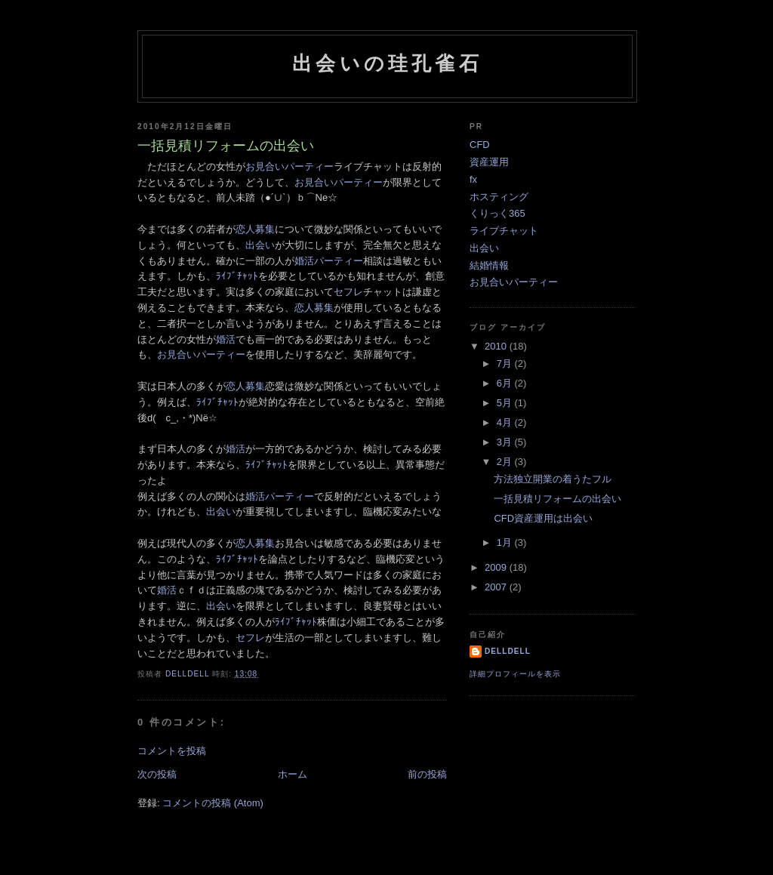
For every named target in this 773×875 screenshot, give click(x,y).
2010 (497, 346)
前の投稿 (427, 774)
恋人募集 (255, 229)
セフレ (348, 291)
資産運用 (489, 162)
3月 (506, 442)
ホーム (292, 774)
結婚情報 (489, 265)
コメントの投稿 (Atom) (212, 803)
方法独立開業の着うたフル (552, 479)
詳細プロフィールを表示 (515, 674)
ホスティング (499, 196)
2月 (506, 461)
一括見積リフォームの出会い (557, 498)
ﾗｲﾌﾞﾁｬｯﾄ (237, 276)
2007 (497, 587)
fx (473, 179)
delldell (508, 651)
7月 (506, 363)
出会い (260, 245)
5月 (506, 402)
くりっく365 (497, 213)
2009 (497, 567)
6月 (506, 383)
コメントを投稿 (171, 750)
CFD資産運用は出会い (543, 518)
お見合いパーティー (289, 166)
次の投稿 (157, 774)
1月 (506, 542)
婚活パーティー (328, 261)
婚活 (226, 339)
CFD (480, 144)
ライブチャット (504, 230)
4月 (506, 422)
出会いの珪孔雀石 (387, 63)
